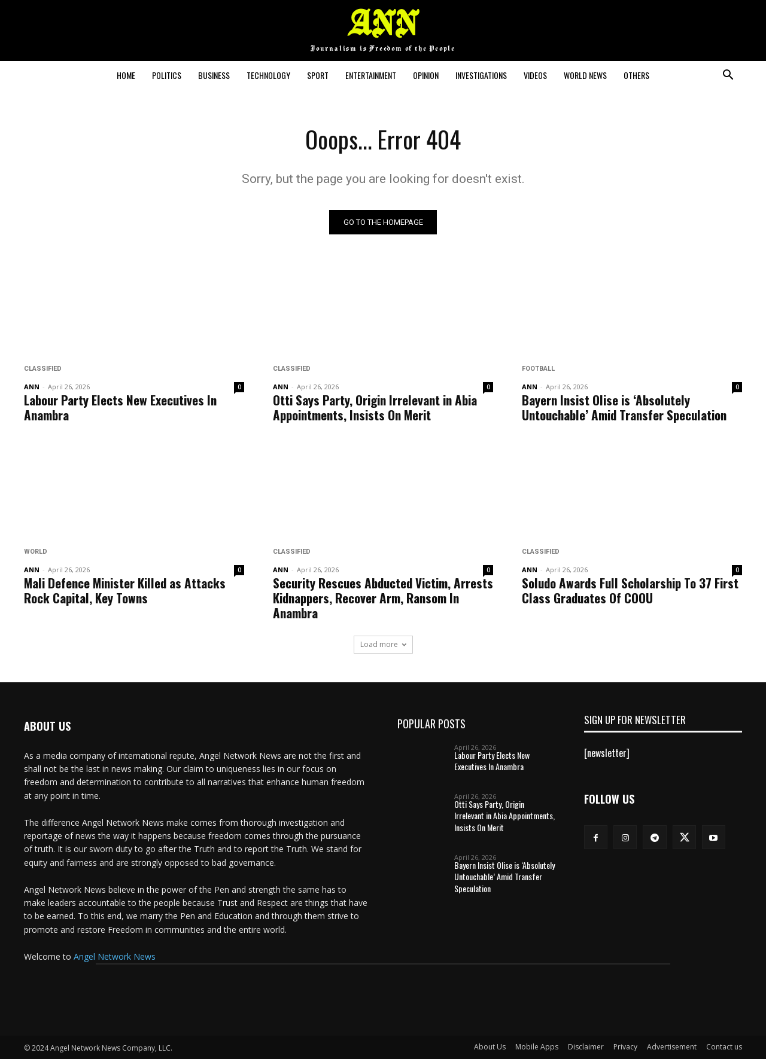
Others (636, 75)
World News (585, 75)
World (35, 552)
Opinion (426, 75)
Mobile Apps (536, 1047)
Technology (268, 75)
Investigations (481, 75)
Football (538, 369)
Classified (43, 369)
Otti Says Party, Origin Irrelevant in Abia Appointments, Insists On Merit (375, 407)
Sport (318, 75)
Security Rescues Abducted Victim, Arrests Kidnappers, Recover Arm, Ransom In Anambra (383, 597)
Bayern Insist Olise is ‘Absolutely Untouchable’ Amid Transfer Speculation (624, 407)
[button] (727, 76)
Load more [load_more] (383, 644)
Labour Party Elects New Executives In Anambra (120, 407)
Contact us (724, 1047)
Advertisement (672, 1047)
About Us (490, 1047)
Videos (535, 75)
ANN (31, 386)
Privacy (625, 1047)
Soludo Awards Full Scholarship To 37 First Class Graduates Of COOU (630, 590)
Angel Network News (115, 956)
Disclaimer (586, 1047)
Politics (166, 75)
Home (126, 75)
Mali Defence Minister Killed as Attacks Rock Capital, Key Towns (125, 590)
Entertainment (370, 75)
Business (214, 75)
